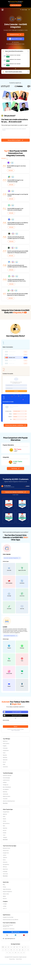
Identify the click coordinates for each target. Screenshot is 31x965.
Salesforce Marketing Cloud (9, 801)
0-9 (3, 947)
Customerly (5, 766)
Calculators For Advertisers (8, 928)
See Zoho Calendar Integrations (12, 558)
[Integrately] (2, 9)
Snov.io (4, 762)
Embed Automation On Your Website (10, 919)
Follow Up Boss (6, 743)
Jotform (4, 855)
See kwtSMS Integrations (10, 635)
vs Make (4, 906)
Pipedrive (5, 755)
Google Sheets (6, 811)
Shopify (4, 818)
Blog (4, 884)
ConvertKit (5, 798)
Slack (4, 825)
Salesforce (5, 741)
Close (4, 752)
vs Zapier (5, 903)
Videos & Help (6, 893)
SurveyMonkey (6, 864)
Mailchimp (5, 791)
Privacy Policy (12, 959)
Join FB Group (15, 932)
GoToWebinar (6, 789)
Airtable (4, 832)
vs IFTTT (5, 908)
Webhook (5, 814)
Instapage (5, 871)
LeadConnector (6, 780)
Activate (11, 170)
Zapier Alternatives (7, 889)
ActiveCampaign (6, 777)
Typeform (5, 857)
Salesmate (5, 759)
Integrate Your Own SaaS (8, 917)
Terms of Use (17, 730)
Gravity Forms (6, 850)
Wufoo (4, 859)
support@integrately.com (9, 938)
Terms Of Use (19, 959)
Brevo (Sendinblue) (7, 787)
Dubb (4, 764)
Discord (4, 830)
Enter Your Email (6, 720)
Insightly (4, 745)
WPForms (5, 866)
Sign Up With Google (15, 39)
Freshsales (5, 748)
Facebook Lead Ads (7, 775)
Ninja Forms (5, 869)
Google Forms (6, 852)
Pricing (4, 886)
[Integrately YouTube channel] (24, 935)
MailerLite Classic (6, 796)
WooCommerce (6, 823)
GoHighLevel (5, 784)
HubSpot (5, 782)
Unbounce (5, 862)
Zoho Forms (5, 873)
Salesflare (5, 757)
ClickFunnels (5, 794)
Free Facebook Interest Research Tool (8, 926)
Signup (4, 896)
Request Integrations (7, 891)
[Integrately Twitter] (7, 935)
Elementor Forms (6, 848)
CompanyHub (6, 750)
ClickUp (4, 821)
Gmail (4, 816)
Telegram (5, 837)
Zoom (4, 835)
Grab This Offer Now (15, 5)
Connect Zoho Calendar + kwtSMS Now (15, 425)
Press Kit (5, 898)
